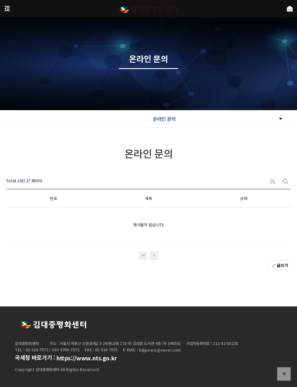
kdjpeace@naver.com (160, 350)
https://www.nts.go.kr (86, 358)
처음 (143, 255)
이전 (154, 255)
